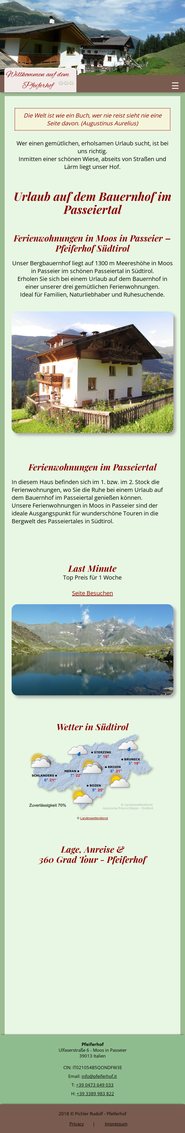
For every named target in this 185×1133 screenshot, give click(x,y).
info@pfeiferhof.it (99, 1076)
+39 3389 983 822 (95, 1093)
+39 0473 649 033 (95, 1085)
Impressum (116, 1124)
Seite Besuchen (92, 593)
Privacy (76, 1124)
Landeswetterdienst (94, 818)
